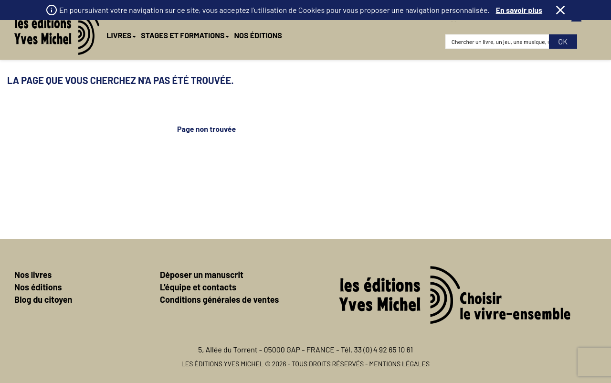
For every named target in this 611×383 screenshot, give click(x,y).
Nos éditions (38, 287)
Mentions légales (399, 364)
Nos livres (33, 274)
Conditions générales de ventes (219, 299)
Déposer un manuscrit (201, 274)
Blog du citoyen (43, 299)
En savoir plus (519, 9)
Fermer (560, 10)
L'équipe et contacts (198, 287)
